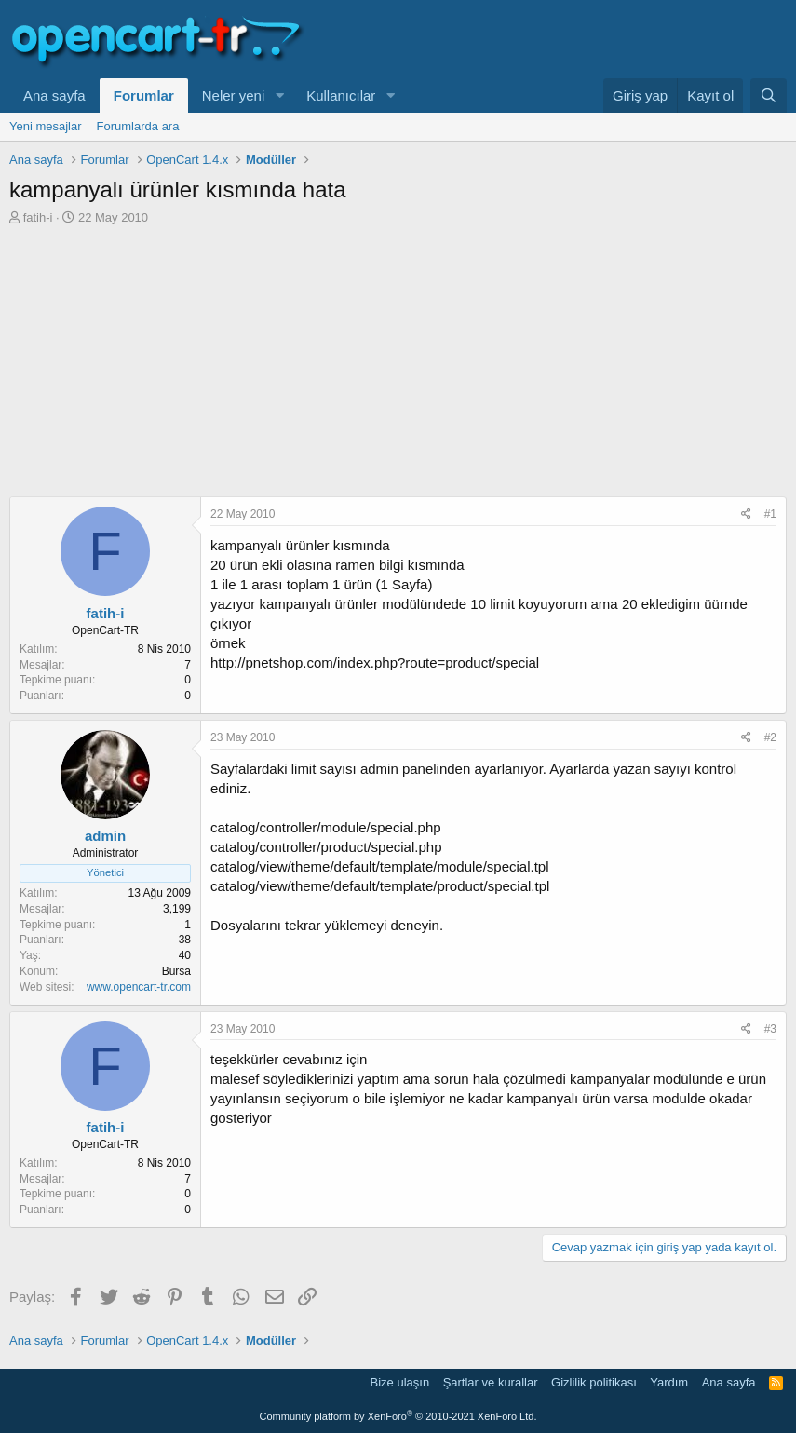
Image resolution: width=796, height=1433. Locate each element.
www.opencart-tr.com (139, 987)
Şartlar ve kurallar (490, 1382)
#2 (770, 737)
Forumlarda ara (138, 126)
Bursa (176, 971)
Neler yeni (233, 95)
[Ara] (768, 95)
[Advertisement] (398, 366)
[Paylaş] (746, 514)
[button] (279, 95)
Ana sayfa (54, 95)
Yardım (669, 1382)
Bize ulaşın (400, 1382)
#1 (770, 513)
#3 (770, 1028)
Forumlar (144, 95)
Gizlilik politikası (594, 1382)
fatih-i (38, 217)
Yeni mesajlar (45, 126)
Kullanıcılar (340, 95)
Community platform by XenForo (398, 1416)
